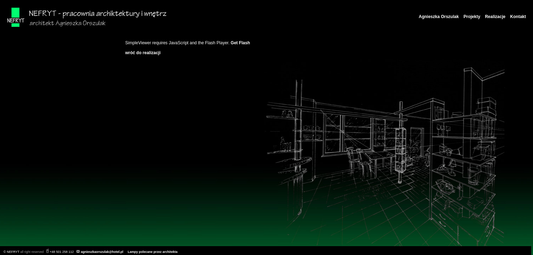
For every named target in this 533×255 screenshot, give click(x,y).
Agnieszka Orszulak (439, 16)
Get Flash (240, 42)
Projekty (471, 16)
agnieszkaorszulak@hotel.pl (102, 252)
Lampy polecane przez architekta (153, 252)
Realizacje (495, 16)
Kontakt (518, 16)
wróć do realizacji (143, 52)
